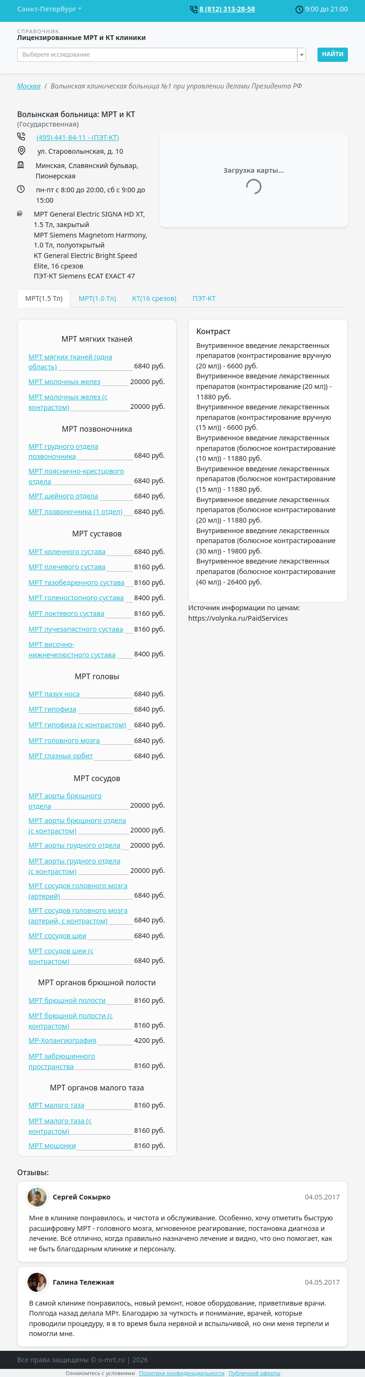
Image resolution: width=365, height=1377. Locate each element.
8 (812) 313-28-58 (227, 8)
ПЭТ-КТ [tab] (204, 298)
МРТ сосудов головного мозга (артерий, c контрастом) (78, 915)
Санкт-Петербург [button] (46, 8)
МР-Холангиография (62, 1040)
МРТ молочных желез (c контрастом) (68, 402)
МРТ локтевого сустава (67, 613)
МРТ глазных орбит (61, 755)
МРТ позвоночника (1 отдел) (75, 511)
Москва (28, 85)
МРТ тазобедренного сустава (77, 582)
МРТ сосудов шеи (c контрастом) (61, 956)
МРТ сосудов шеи (57, 935)
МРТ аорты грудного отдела (74, 845)
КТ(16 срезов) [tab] (154, 298)
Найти (333, 54)
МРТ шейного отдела (63, 495)
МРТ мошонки (52, 1145)
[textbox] (158, 54)
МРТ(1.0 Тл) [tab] (96, 298)
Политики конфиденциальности (182, 1373)
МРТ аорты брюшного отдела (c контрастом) (77, 825)
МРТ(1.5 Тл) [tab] (43, 298)
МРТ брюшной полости (67, 1000)
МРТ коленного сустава (67, 551)
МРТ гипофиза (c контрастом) (77, 724)
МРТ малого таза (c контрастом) (60, 1126)
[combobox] (161, 55)
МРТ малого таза (57, 1105)
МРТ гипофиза (53, 708)
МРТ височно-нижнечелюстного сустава (72, 649)
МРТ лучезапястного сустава (76, 629)
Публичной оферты (254, 1373)
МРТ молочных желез (64, 381)
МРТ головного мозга (64, 740)
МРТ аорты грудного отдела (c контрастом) (74, 866)
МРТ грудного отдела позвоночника (63, 451)
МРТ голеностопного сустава (76, 597)
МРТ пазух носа (54, 693)
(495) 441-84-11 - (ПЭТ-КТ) (78, 137)
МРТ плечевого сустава (67, 566)
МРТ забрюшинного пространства (62, 1061)
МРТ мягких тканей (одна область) (71, 362)
